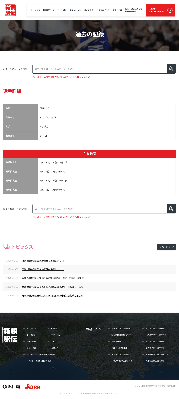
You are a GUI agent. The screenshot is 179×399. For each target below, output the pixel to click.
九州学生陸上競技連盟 (155, 360)
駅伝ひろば (117, 10)
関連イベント (75, 10)
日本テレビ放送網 (119, 348)
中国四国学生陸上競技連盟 (157, 354)
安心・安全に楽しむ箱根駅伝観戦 (133, 10)
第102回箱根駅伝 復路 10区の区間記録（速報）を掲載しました (53, 278)
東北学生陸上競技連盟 (155, 328)
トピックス (35, 10)
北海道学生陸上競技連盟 (122, 360)
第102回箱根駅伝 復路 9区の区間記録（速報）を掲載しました (52, 286)
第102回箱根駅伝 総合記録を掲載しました (43, 260)
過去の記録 (88, 10)
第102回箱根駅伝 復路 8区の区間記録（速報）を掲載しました (52, 295)
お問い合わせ (56, 348)
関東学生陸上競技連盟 (121, 328)
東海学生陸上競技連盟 (155, 341)
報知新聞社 (116, 341)
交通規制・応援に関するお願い (157, 10)
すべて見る (165, 246)
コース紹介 (62, 10)
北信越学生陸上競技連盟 (156, 335)
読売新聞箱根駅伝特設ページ (124, 335)
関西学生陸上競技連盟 (155, 348)
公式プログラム (103, 10)
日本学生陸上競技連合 (121, 354)
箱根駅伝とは (48, 10)
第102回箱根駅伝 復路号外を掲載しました (43, 269)
